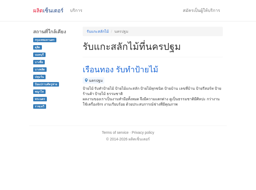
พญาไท (39, 91)
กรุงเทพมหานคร (45, 39)
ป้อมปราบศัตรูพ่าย (46, 84)
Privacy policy (143, 132)
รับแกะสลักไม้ (98, 31)
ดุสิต (37, 47)
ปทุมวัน (39, 76)
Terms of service (115, 132)
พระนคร (40, 99)
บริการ (76, 10)
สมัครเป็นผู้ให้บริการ (201, 10)
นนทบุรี (39, 54)
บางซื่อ (39, 62)
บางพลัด (40, 69)
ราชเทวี (39, 106)
